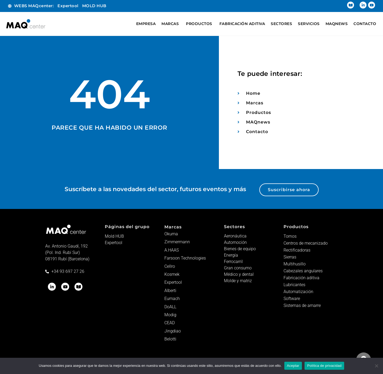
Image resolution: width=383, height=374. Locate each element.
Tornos (290, 236)
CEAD (169, 322)
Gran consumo (238, 267)
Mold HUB (114, 236)
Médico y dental (239, 274)
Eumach (172, 298)
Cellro (169, 266)
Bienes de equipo (240, 248)
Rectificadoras (297, 250)
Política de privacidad (324, 366)
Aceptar (293, 366)
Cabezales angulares (303, 270)
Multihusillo (295, 263)
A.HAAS (171, 250)
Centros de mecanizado (306, 243)
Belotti (170, 339)
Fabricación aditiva (301, 277)
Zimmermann (177, 241)
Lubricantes (294, 284)
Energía (231, 255)
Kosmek (172, 274)
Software (292, 298)
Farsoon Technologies (185, 258)
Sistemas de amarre (302, 305)
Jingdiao (172, 331)
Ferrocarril (233, 261)
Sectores (234, 226)
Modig (170, 314)
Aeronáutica (235, 236)
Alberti (170, 290)
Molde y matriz (238, 280)
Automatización (298, 291)
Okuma (171, 233)
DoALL (170, 306)
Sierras (290, 257)
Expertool (113, 242)
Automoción (235, 242)
